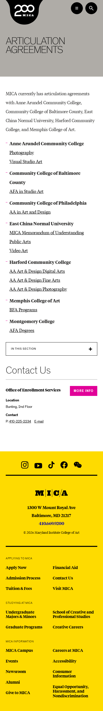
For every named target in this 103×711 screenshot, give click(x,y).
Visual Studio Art (25, 161)
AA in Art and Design (30, 212)
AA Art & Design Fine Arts (34, 280)
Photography (21, 152)
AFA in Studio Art (26, 191)
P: (18, 421)
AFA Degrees (21, 330)
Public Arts (20, 241)
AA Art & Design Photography (38, 289)
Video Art (18, 250)
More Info (84, 391)
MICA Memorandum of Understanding (46, 232)
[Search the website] (91, 8)
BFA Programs (23, 309)
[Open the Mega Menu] (77, 8)
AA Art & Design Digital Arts (37, 271)
